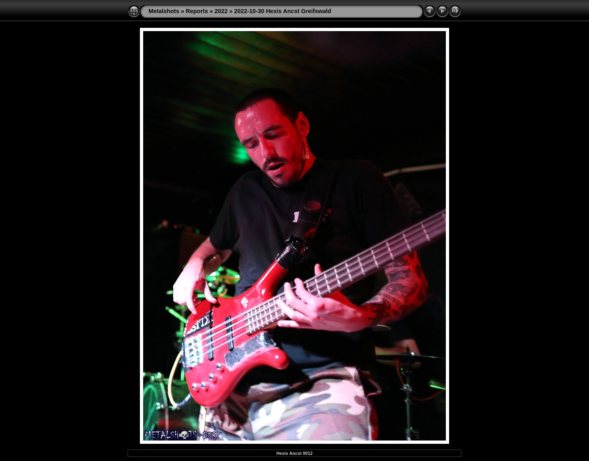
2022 (221, 11)
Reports (197, 11)
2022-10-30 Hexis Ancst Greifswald (282, 11)
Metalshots (163, 11)
